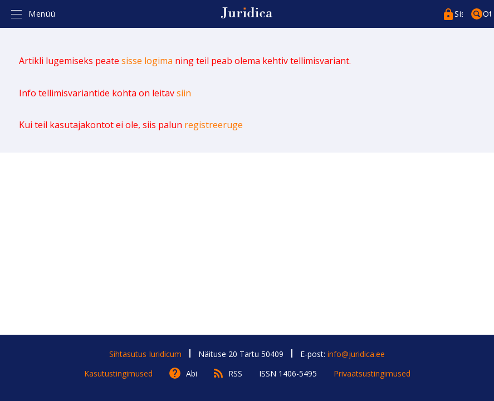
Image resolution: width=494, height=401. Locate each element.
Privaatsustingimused (372, 373)
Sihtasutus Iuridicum (145, 354)
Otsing (487, 13)
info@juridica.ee (356, 354)
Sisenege (458, 13)
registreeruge (213, 125)
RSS (235, 373)
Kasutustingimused (118, 373)
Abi (191, 373)
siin (184, 93)
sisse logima (147, 61)
